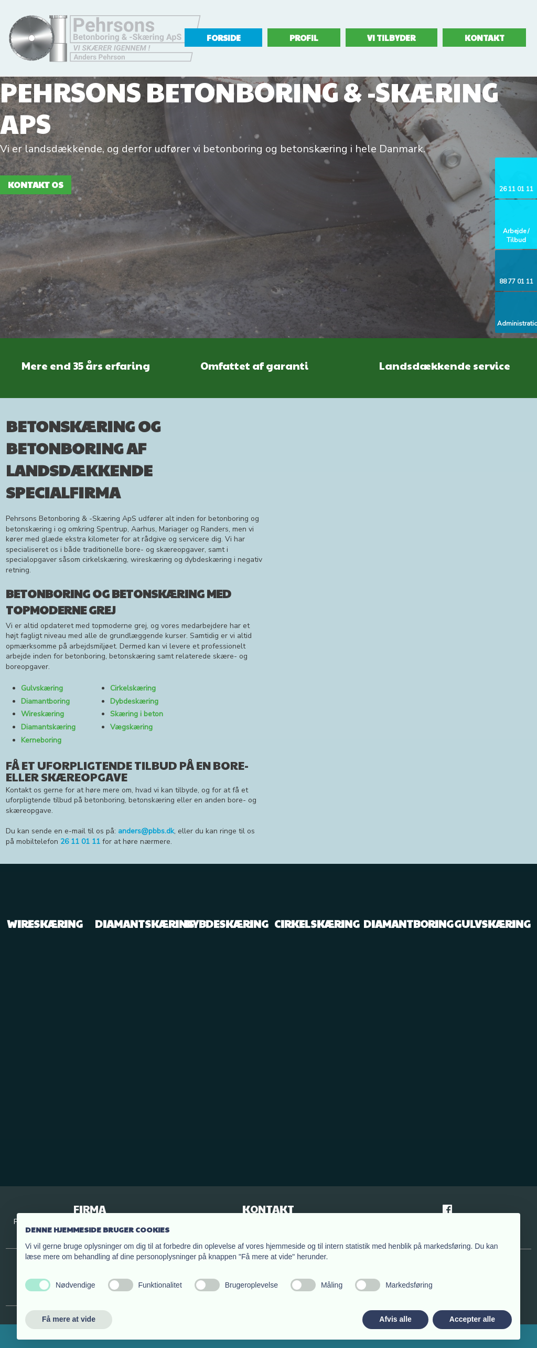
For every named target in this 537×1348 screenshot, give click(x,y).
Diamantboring (45, 701)
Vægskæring (131, 727)
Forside (224, 37)
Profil (303, 37)
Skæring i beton (136, 714)
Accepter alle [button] (472, 1319)
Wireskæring (42, 714)
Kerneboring (41, 740)
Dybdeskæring (134, 701)
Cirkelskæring (133, 688)
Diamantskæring (48, 727)
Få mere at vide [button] (68, 1319)
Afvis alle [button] (395, 1319)
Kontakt (484, 37)
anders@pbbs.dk (146, 831)
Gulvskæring (42, 688)
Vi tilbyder (391, 37)
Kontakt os (35, 185)
